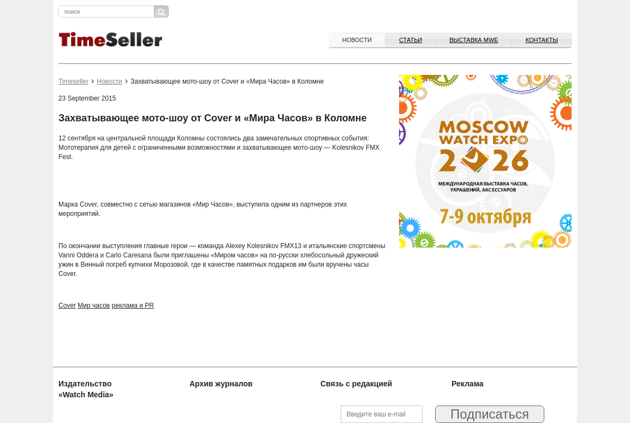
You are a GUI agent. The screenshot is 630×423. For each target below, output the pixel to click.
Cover (67, 305)
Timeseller (73, 81)
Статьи (410, 40)
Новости (357, 40)
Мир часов (94, 305)
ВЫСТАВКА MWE (473, 40)
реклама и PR (133, 305)
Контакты (542, 40)
